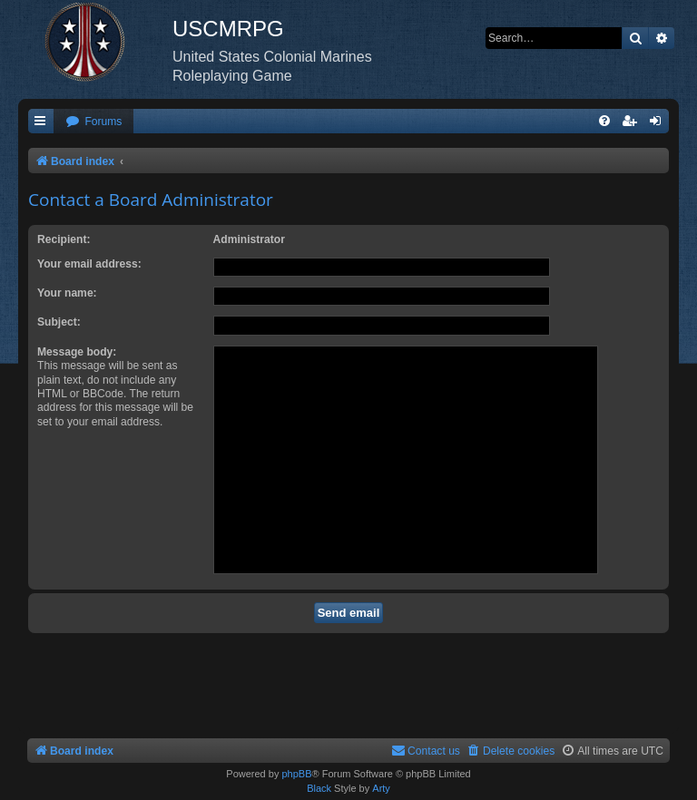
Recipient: (63, 239)
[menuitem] (93, 122)
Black (319, 788)
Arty (381, 788)
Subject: (59, 322)
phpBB (296, 773)
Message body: (76, 352)
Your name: (67, 293)
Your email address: (89, 264)
